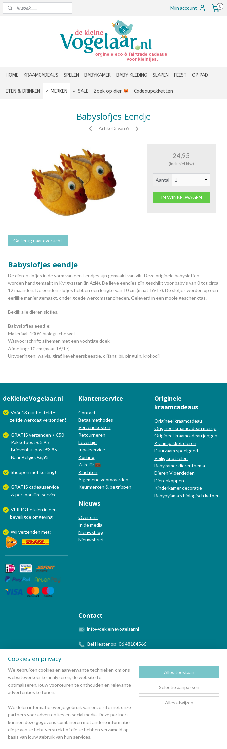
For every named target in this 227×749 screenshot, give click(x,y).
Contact (87, 412)
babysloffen (187, 275)
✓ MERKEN (56, 91)
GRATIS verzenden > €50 (37, 435)
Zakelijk (86, 464)
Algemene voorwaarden (103, 479)
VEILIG (19, 509)
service (49, 494)
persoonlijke (28, 494)
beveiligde (20, 517)
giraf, (57, 356)
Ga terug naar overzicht (37, 240)
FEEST (180, 75)
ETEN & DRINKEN (23, 91)
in (46, 509)
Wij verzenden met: (31, 532)
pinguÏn (133, 356)
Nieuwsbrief (91, 539)
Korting (86, 457)
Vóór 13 (19, 412)
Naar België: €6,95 (30, 457)
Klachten (87, 472)
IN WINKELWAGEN (181, 197)
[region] (69, 707)
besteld (44, 412)
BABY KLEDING (131, 75)
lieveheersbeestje (82, 356)
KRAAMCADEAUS (41, 75)
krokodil (151, 356)
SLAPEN (161, 75)
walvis (44, 356)
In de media (90, 525)
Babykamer (165, 465)
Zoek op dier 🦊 (111, 91)
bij (121, 356)
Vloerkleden (181, 473)
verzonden (54, 420)
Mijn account (188, 8)
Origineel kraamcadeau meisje (185, 428)
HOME (12, 75)
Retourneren (91, 435)
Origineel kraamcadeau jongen (185, 435)
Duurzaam (165, 450)
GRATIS (20, 487)
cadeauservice (44, 487)
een (53, 509)
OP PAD (200, 75)
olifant (110, 356)
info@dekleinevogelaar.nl (113, 629)
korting (47, 472)
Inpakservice (91, 449)
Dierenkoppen (169, 480)
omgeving (42, 517)
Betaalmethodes (95, 420)
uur (31, 412)
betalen (35, 509)
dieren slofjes (43, 312)
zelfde (16, 420)
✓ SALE (80, 91)
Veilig (160, 458)
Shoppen (20, 472)
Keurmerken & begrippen (104, 487)
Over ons (88, 517)
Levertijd (87, 442)
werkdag (33, 420)
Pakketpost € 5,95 (26, 442)
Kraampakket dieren (175, 443)
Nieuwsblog (90, 532)
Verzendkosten (94, 427)
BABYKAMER (97, 75)
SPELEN (71, 75)
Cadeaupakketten (153, 91)
